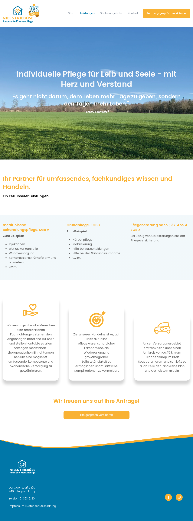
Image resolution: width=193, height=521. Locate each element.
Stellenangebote (111, 13)
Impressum (16, 506)
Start (71, 13)
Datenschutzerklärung (41, 506)
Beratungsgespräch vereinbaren (167, 13)
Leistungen (87, 13)
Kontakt (133, 13)
